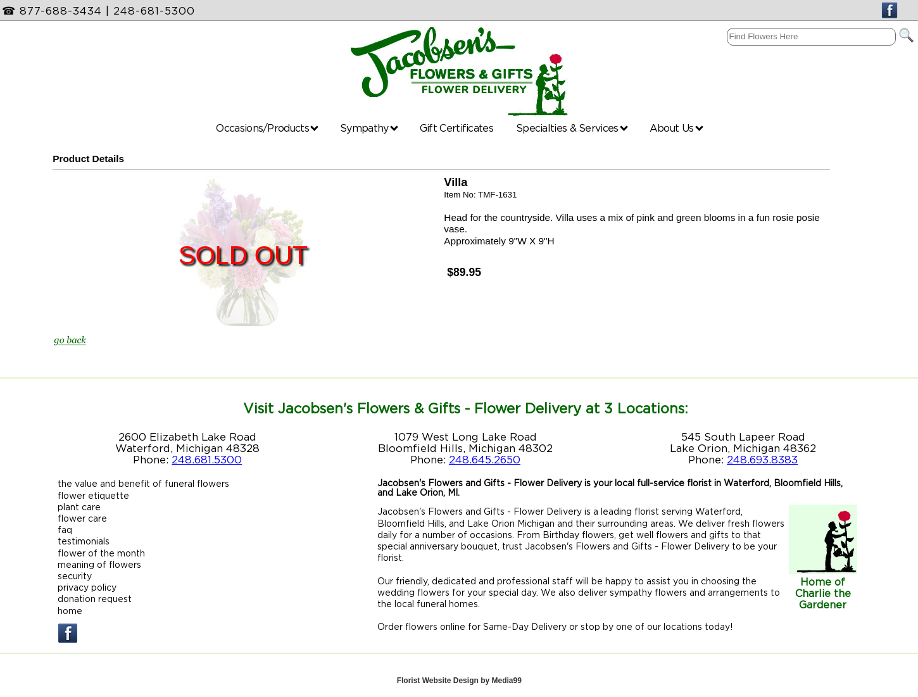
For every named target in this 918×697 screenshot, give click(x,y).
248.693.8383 (762, 459)
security (75, 576)
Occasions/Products (267, 128)
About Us (676, 128)
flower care (82, 518)
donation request (95, 598)
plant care (79, 507)
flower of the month (101, 553)
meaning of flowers (99, 564)
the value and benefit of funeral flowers (143, 483)
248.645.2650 (484, 459)
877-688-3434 (61, 10)
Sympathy (369, 128)
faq (65, 529)
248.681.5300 (207, 459)
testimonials (84, 541)
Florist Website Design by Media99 (459, 680)
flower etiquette (93, 495)
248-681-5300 (154, 10)
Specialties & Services (572, 128)
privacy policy (87, 587)
